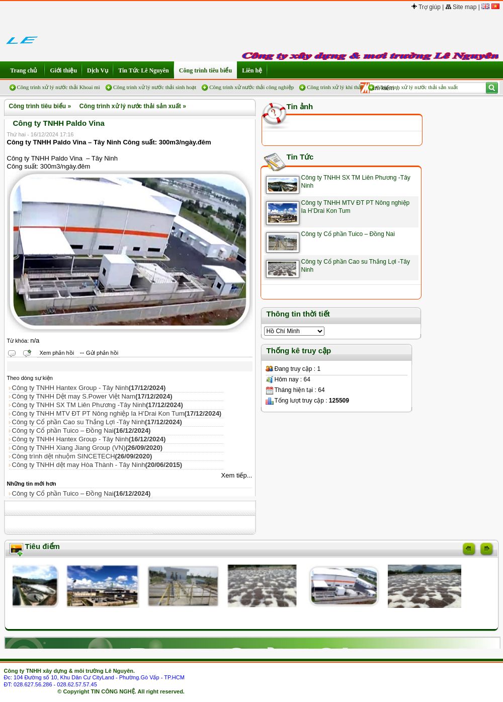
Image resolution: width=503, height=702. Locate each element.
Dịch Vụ (97, 70)
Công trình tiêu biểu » (38, 106)
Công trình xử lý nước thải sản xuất (417, 87)
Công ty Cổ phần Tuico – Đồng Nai (81, 430)
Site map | (463, 7)
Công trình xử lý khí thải (335, 87)
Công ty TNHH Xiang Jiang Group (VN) (87, 447)
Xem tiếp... (237, 475)
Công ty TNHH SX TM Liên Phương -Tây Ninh (97, 405)
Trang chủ (24, 70)
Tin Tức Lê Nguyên (143, 70)
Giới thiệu (63, 70)
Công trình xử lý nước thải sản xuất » (131, 106)
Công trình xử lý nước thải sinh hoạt (154, 87)
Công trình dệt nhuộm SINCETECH (82, 456)
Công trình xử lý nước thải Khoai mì (58, 87)
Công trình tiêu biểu (205, 70)
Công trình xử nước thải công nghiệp (251, 87)
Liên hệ (252, 70)
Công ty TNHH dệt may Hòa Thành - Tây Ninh (97, 465)
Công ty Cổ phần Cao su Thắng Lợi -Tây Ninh (97, 422)
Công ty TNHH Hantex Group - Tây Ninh (89, 388)
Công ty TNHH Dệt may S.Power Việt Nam (92, 396)
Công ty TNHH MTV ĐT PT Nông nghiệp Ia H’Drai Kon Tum (117, 413)
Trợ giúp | (427, 7)
